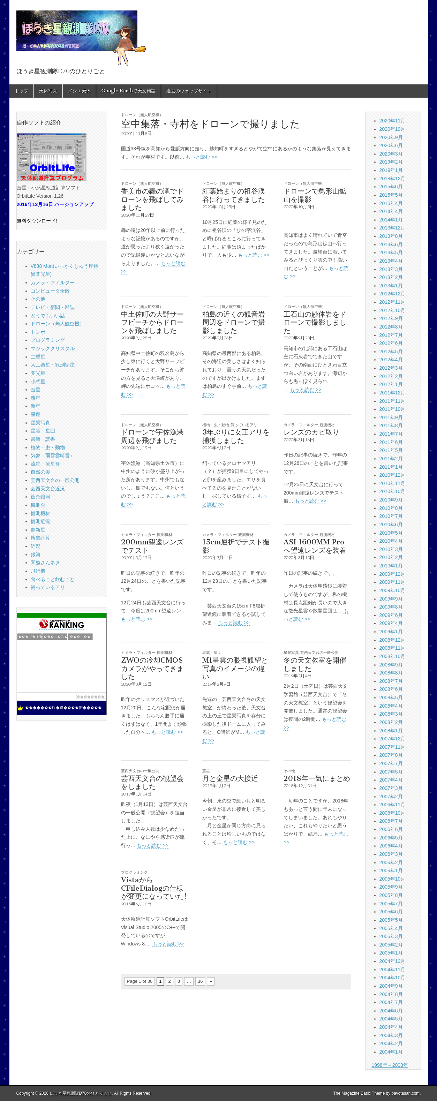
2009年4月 (391, 623)
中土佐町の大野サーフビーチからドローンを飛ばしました (152, 322)
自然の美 (40, 472)
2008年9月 (391, 665)
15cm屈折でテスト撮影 (236, 546)
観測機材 (327, 424)
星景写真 (291, 652)
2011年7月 (391, 434)
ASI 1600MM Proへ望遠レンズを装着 (315, 546)
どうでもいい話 (48, 315)
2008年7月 (391, 681)
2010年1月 (391, 565)
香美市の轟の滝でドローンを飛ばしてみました (152, 199)
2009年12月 (392, 574)
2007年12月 (392, 738)
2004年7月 (391, 1002)
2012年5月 (391, 351)
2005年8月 (391, 895)
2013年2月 (391, 277)
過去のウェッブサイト (189, 91)
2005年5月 (391, 920)
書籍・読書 (43, 439)
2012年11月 (392, 302)
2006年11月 (392, 804)
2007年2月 (391, 796)
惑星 (206, 770)
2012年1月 (391, 384)
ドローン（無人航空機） (142, 114)
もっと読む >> (201, 157)
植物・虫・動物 (215, 424)
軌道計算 (40, 538)
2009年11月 (392, 582)
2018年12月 (392, 178)
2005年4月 (391, 928)
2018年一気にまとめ (317, 778)
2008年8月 (391, 673)
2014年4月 (391, 211)
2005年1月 (391, 953)
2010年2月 (391, 557)
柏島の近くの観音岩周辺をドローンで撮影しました (233, 322)
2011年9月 (391, 417)
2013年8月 (391, 236)
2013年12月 (392, 228)
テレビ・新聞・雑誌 (53, 307)
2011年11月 (392, 401)
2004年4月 (391, 1027)
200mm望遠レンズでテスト (152, 546)
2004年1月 (391, 1052)
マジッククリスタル (53, 348)
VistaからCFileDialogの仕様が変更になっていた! (154, 887)
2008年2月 (391, 722)
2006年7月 (391, 821)
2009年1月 (391, 631)
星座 (35, 414)
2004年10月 (392, 977)
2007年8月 (391, 755)
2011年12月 (392, 392)
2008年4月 (391, 706)
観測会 (38, 505)
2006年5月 (391, 837)
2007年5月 (391, 772)
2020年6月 (391, 145)
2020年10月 (392, 129)
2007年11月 (392, 747)
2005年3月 (391, 936)
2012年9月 (391, 318)
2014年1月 (391, 220)
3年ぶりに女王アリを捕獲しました (236, 436)
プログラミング (134, 872)
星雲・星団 (211, 652)
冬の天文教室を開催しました (315, 664)
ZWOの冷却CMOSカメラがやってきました (152, 668)
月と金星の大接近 (230, 778)
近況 (35, 546)
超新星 (38, 530)
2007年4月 (391, 780)
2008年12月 (392, 640)
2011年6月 (391, 442)
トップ (21, 91)
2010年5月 (391, 533)
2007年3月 (391, 788)
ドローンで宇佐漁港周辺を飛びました (152, 436)
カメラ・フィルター (301, 424)
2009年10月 (392, 590)
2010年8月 (391, 508)
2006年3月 (391, 854)
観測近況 (40, 521)
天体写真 (48, 91)
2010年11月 (392, 483)
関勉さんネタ (45, 562)
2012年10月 (392, 310)
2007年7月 (391, 763)
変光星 (38, 373)
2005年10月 (392, 879)
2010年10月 (392, 491)
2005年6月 (391, 911)
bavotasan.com (406, 1093)
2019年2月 (391, 162)
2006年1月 (391, 870)
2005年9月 (391, 887)
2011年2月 (391, 458)
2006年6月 (391, 829)
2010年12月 (392, 475)
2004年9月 (391, 986)
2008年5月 (391, 697)
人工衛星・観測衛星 (53, 365)
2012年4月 (391, 359)
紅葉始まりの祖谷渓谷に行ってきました (233, 195)
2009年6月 (391, 615)
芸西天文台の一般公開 (319, 652)
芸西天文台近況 (48, 488)
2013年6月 (391, 244)
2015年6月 (391, 186)
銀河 (35, 554)
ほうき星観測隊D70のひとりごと (81, 1093)
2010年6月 (391, 524)
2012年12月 (392, 293)
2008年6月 (391, 689)
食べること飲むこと (53, 579)
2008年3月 (391, 714)
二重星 (38, 357)
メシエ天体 (79, 91)
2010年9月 (391, 500)
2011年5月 (391, 450)
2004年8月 (391, 994)
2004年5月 (391, 1018)
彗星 (35, 389)
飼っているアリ (244, 424)
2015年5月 (391, 195)
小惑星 (38, 381)
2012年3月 (391, 368)
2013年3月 (391, 269)
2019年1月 (391, 170)
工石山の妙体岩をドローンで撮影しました (315, 322)
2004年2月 (391, 1043)
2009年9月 (391, 599)
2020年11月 (392, 120)
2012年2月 (391, 376)
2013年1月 (391, 285)
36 (200, 981)
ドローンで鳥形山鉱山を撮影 (315, 195)
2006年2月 (391, 862)
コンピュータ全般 (50, 291)
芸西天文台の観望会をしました (152, 782)
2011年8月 (391, 425)
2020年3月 (391, 154)
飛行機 (38, 571)
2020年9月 (391, 137)
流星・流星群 (45, 464)
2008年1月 (391, 730)
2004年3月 (391, 1035)
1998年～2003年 (389, 1065)
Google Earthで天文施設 (128, 91)
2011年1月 (391, 467)
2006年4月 (391, 846)
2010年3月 (391, 549)
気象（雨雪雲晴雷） (53, 455)
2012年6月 (391, 343)
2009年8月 (391, 607)
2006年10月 (392, 813)
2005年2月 (391, 945)
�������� (91, 697)
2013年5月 (391, 252)
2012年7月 (391, 335)
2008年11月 (392, 648)
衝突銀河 (40, 496)
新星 (35, 406)
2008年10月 (392, 656)
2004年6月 (391, 1010)
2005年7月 (391, 903)
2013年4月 (391, 261)
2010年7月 (391, 516)
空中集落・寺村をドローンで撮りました (210, 124)
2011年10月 (392, 409)
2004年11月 (392, 969)
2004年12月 (392, 961)
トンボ (38, 332)
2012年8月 (391, 327)
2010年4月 (391, 541)
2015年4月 (391, 203)
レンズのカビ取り (311, 432)
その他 (289, 770)
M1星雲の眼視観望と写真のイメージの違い (235, 668)
